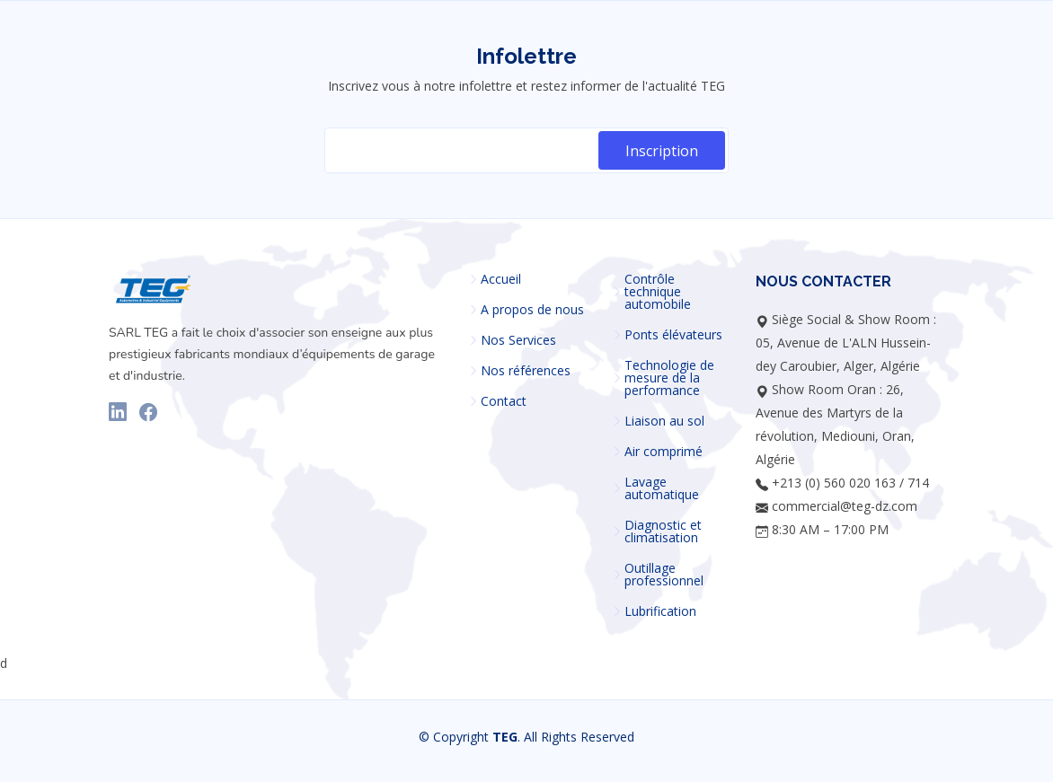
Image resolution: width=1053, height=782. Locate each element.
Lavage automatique (661, 488)
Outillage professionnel (663, 574)
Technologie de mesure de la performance (669, 378)
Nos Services (518, 340)
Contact (503, 401)
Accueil (501, 279)
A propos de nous (532, 309)
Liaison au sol (664, 421)
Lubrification (660, 611)
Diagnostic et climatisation (663, 531)
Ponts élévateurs (673, 335)
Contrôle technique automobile (657, 292)
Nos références (526, 371)
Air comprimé (663, 451)
